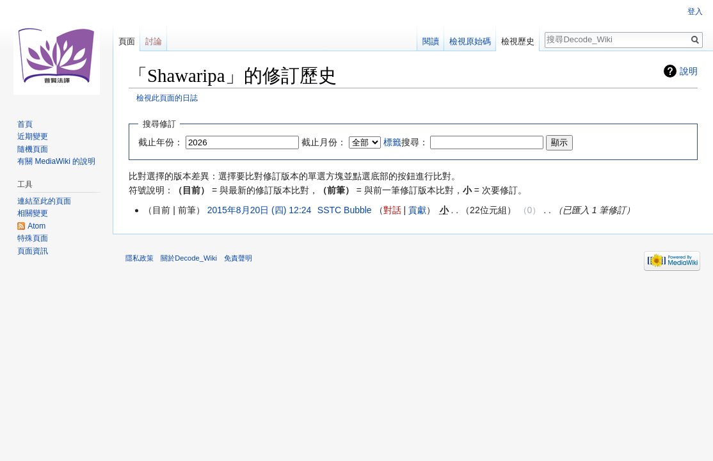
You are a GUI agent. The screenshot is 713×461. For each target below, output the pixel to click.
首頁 (25, 124)
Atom (36, 226)
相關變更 (32, 213)
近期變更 (32, 136)
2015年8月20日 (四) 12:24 (259, 210)
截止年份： (160, 142)
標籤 (392, 142)
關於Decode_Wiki (189, 258)
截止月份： (323, 142)
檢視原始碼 (470, 41)
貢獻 (417, 210)
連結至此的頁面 (44, 201)
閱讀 (430, 41)
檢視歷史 (517, 41)
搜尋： (405, 142)
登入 (695, 11)
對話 (392, 210)
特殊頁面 (32, 238)
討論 (153, 41)
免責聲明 (238, 258)
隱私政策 (139, 258)
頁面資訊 (32, 251)
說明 (689, 71)
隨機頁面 (32, 149)
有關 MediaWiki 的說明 (56, 161)
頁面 (126, 41)
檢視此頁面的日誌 (167, 97)
